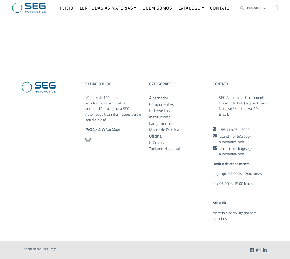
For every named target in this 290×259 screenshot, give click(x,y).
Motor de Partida (164, 129)
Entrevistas (159, 110)
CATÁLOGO (189, 8)
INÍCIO (66, 8)
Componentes (161, 104)
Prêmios (156, 142)
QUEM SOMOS (157, 8)
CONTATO (220, 8)
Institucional (160, 117)
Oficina (155, 136)
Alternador (158, 98)
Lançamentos (161, 123)
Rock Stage (49, 248)
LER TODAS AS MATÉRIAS (106, 8)
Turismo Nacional (164, 149)
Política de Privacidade (102, 129)
